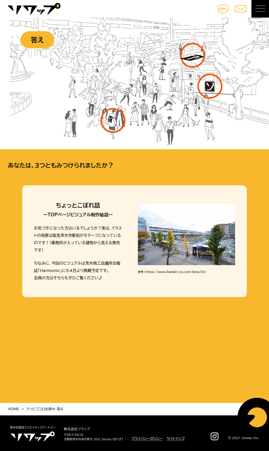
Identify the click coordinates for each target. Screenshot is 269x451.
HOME (13, 409)
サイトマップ (176, 438)
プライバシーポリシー (147, 438)
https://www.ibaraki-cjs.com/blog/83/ (176, 271)
